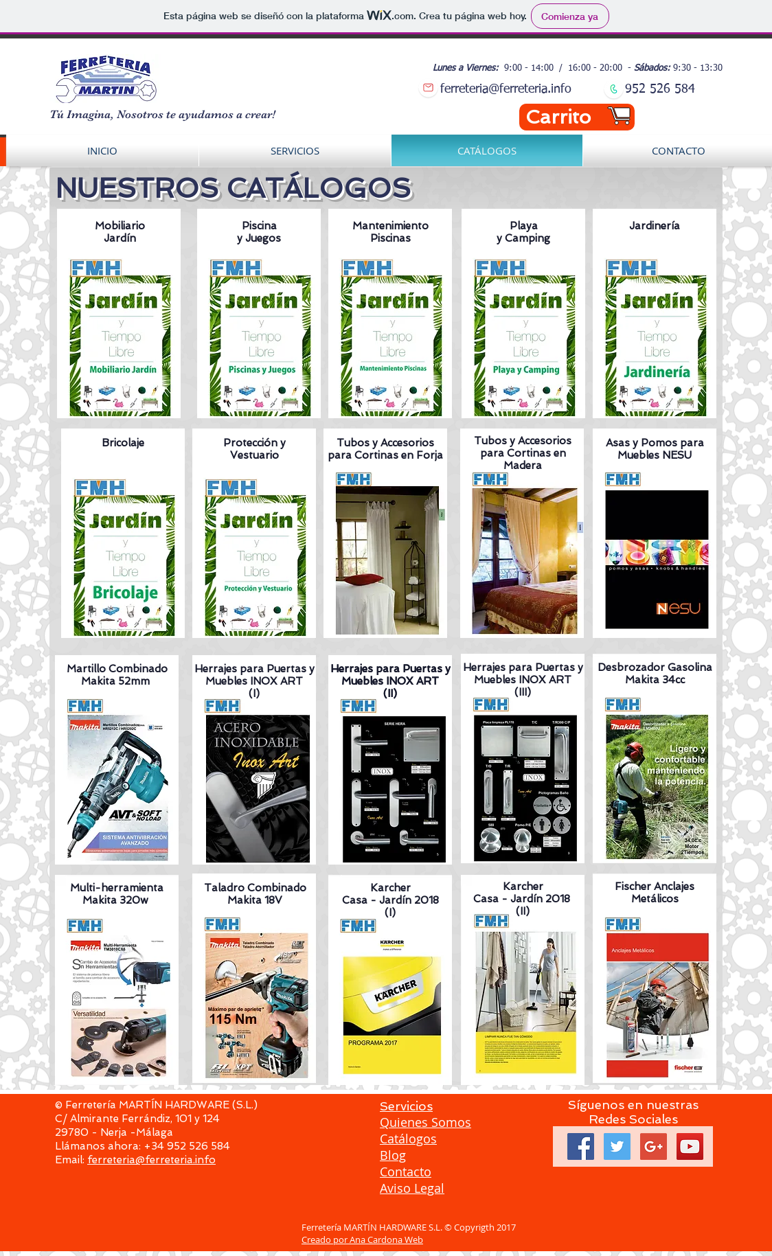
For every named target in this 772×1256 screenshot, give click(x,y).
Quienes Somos (425, 1122)
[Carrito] (577, 117)
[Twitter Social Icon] (617, 1146)
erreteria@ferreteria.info (507, 89)
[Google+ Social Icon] (653, 1146)
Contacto (405, 1171)
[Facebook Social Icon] (580, 1146)
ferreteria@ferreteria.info (151, 1160)
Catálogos (408, 1138)
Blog (393, 1155)
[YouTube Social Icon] (690, 1146)
